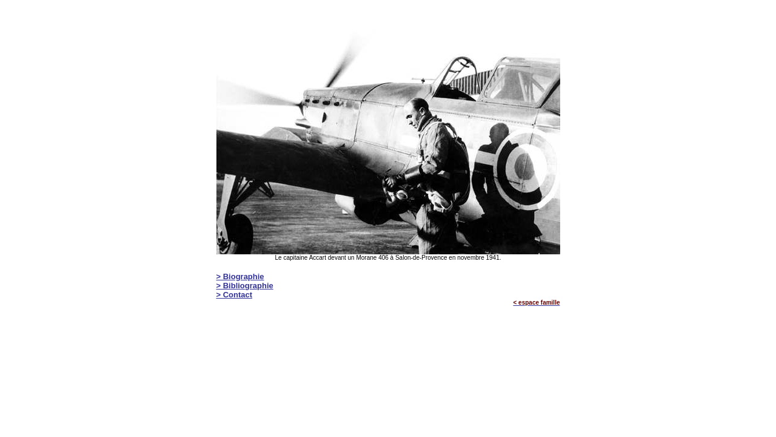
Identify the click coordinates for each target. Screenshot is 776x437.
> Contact (234, 294)
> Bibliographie (244, 285)
